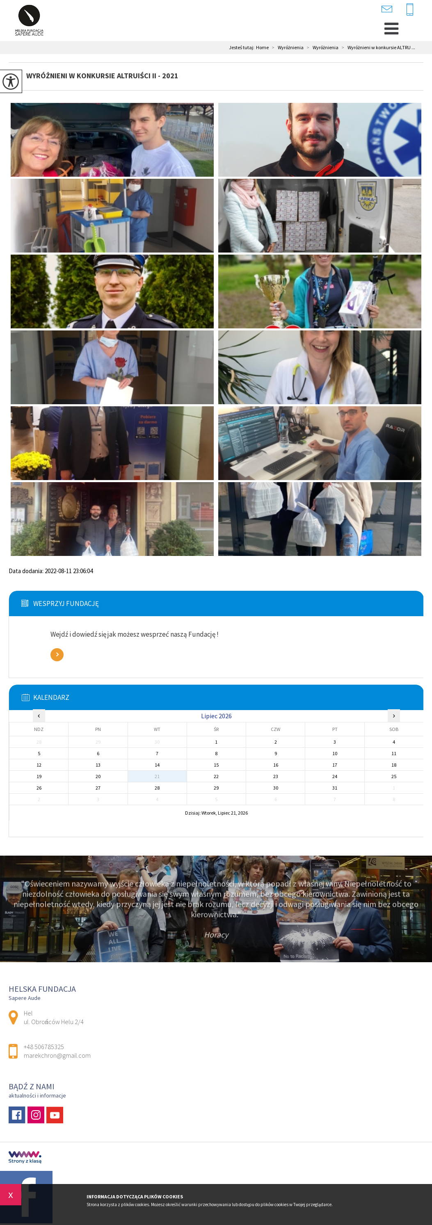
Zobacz (57, 654)
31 (334, 788)
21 (157, 776)
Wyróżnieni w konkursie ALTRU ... (376, 47)
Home (262, 47)
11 (393, 753)
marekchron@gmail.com (387, 9)
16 (275, 765)
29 (216, 788)
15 (216, 765)
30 (275, 788)
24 (334, 776)
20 (98, 776)
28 (157, 788)
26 (39, 788)
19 (39, 776)
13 (98, 765)
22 (216, 776)
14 (157, 765)
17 (334, 765)
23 (275, 776)
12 (39, 765)
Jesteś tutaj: (242, 47)
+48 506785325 (410, 10)
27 (98, 788)
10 (334, 753)
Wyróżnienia (286, 47)
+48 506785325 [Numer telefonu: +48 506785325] (44, 1047)
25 (393, 776)
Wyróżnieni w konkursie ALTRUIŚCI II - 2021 (102, 75)
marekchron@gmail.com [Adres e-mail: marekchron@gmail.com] (57, 1055)
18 (393, 765)
